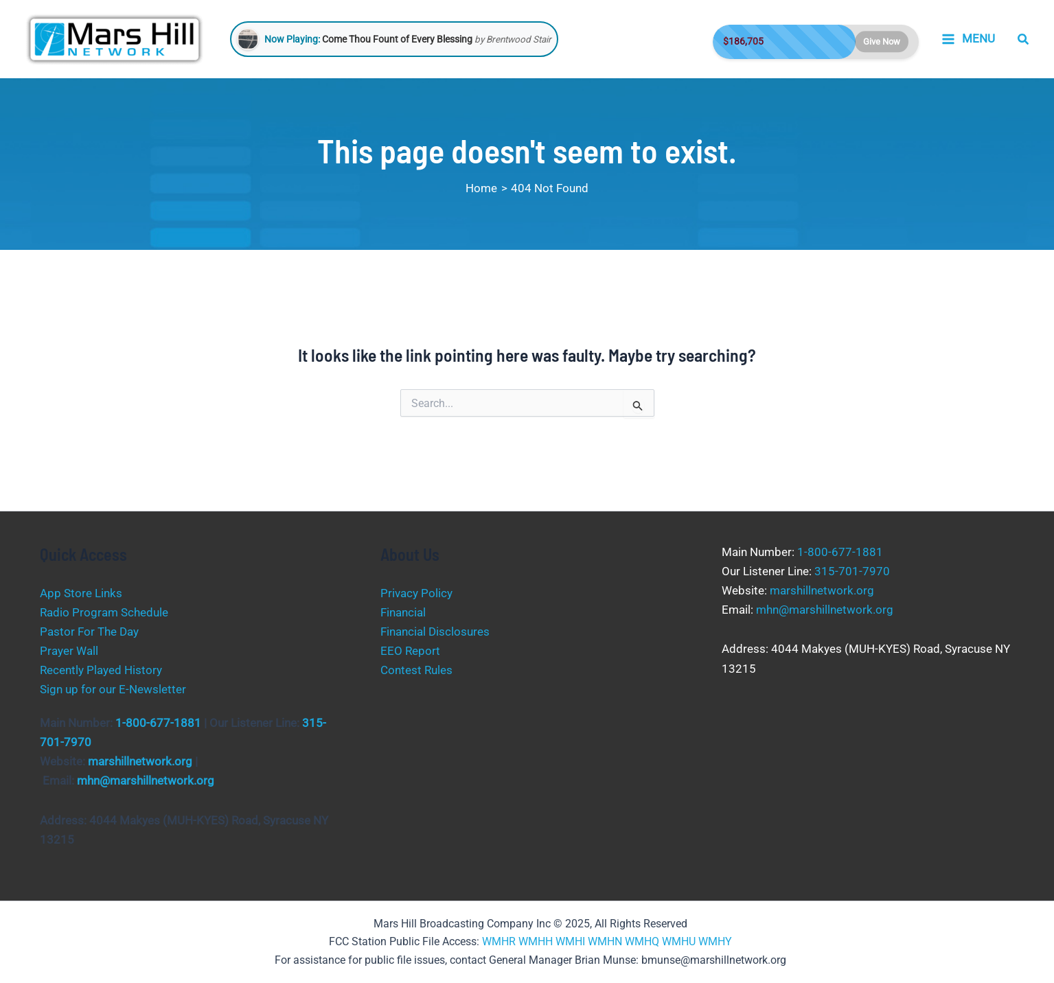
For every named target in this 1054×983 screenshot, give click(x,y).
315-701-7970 (852, 571)
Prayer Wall (69, 651)
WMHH (535, 941)
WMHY (715, 941)
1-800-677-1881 (158, 723)
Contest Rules (416, 670)
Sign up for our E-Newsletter (113, 689)
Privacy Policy (416, 593)
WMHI (570, 941)
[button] (1024, 39)
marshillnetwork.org (140, 761)
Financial (403, 612)
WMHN (605, 941)
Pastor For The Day (89, 631)
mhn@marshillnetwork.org (145, 780)
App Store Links (81, 593)
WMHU (679, 941)
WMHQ (642, 941)
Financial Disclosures (435, 631)
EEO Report (410, 651)
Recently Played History (101, 670)
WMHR (499, 941)
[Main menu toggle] (968, 39)
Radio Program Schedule (104, 612)
